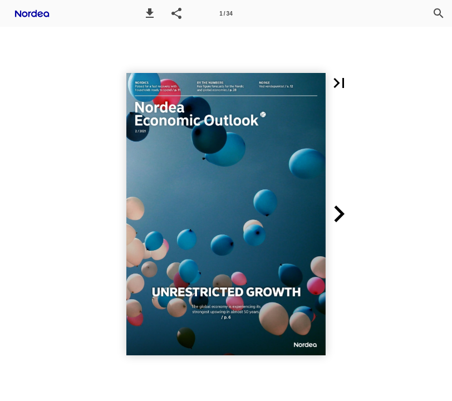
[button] (149, 13)
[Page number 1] (226, 13)
